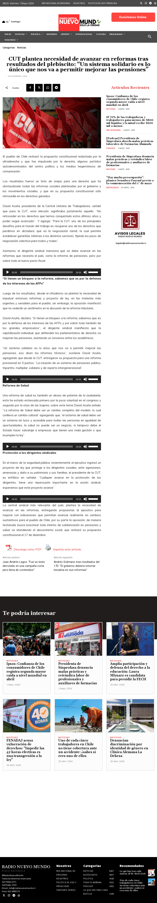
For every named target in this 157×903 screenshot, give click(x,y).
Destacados (112, 187)
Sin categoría (113, 130)
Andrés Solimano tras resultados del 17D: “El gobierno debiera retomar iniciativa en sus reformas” (76, 566)
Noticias (21, 48)
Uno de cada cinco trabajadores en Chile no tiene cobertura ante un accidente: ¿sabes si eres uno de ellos (77, 748)
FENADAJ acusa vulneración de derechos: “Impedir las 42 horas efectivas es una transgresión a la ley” (25, 750)
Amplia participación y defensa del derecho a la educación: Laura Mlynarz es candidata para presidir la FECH (130, 672)
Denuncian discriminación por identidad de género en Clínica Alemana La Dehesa (129, 748)
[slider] (46, 272)
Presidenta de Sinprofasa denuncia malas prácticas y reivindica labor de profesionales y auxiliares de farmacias (130, 161)
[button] (149, 36)
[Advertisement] (78, 797)
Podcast (110, 148)
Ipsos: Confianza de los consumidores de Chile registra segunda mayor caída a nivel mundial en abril (128, 101)
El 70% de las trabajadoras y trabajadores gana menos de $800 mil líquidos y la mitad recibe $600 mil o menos (129, 122)
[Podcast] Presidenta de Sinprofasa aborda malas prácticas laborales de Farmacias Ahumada (129, 141)
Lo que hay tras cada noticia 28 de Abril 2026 (133, 872)
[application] (52, 272)
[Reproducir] (8, 272)
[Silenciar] (85, 272)
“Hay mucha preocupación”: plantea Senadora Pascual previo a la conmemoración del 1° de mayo (130, 180)
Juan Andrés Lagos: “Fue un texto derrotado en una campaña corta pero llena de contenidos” (24, 566)
